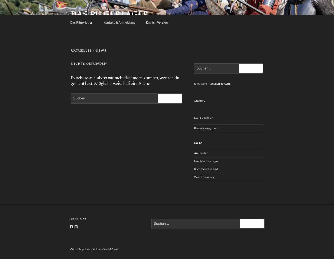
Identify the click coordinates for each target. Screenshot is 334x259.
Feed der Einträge (206, 161)
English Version (159, 22)
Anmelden (201, 153)
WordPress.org (204, 177)
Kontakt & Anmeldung (121, 22)
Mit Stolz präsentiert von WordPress (94, 249)
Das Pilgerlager (83, 22)
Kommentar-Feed (206, 169)
